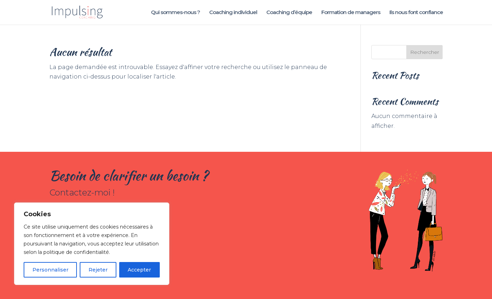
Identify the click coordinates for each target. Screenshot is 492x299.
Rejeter (98, 270)
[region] (91, 244)
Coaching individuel (233, 12)
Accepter (139, 270)
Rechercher (424, 52)
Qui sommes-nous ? (175, 12)
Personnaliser (50, 270)
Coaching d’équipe (289, 12)
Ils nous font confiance (416, 12)
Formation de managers (350, 12)
